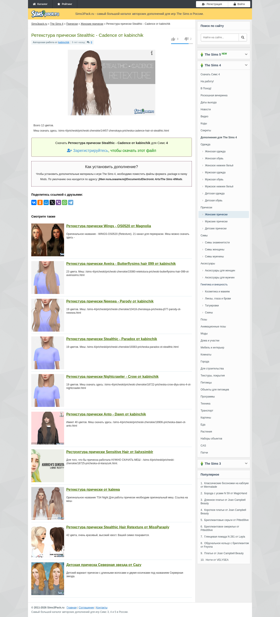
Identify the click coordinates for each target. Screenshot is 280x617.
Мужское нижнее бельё (219, 186)
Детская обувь (213, 200)
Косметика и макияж (217, 291)
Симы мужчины (214, 256)
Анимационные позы (213, 326)
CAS (203, 445)
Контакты (101, 607)
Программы (208, 396)
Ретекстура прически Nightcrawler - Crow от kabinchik (112, 376)
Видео (204, 116)
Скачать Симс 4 (210, 74)
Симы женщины (214, 249)
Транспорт (207, 410)
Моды (204, 333)
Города (205, 361)
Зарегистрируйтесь (87, 150)
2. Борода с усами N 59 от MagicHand (224, 493)
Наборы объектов (211, 438)
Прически (206, 207)
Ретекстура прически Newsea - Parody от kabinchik (110, 301)
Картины (206, 417)
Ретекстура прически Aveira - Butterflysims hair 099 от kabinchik (121, 263)
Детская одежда (214, 193)
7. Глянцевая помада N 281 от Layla (223, 536)
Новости (206, 109)
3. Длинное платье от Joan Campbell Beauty (223, 501)
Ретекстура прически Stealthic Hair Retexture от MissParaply (117, 527)
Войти (239, 4)
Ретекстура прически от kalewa (93, 489)
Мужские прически (216, 221)
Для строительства (212, 368)
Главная (72, 607)
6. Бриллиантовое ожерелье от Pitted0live (220, 528)
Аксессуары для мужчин (219, 277)
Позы (204, 319)
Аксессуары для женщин (220, 270)
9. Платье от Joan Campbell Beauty (222, 553)
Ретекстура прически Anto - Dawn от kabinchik (106, 414)
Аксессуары (208, 263)
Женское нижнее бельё (219, 165)
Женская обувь (214, 158)
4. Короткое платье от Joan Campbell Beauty (223, 511)
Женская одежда (215, 151)
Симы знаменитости (217, 242)
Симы (204, 235)
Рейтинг (64, 4)
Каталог (40, 4)
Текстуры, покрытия (213, 375)
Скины (209, 312)
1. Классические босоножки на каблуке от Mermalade (225, 485)
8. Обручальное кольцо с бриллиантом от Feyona (225, 545)
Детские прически (215, 228)
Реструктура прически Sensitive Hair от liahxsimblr (109, 452)
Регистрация (212, 4)
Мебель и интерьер (212, 347)
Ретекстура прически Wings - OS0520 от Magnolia (108, 226)
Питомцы (206, 382)
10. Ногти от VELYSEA (215, 559)
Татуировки (212, 305)
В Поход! (206, 88)
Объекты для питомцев (215, 389)
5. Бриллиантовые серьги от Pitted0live (225, 520)
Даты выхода (209, 102)
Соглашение (86, 607)
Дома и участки (210, 340)
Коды (204, 123)
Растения (206, 431)
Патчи (204, 452)
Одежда (205, 144)
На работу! (207, 81)
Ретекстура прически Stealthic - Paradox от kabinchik (111, 339)
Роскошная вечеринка (214, 95)
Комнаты (206, 354)
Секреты (206, 130)
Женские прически (216, 214)
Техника (205, 403)
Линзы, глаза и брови (218, 298)
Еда (203, 424)
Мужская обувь (214, 179)
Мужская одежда (215, 172)
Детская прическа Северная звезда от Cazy (103, 565)
